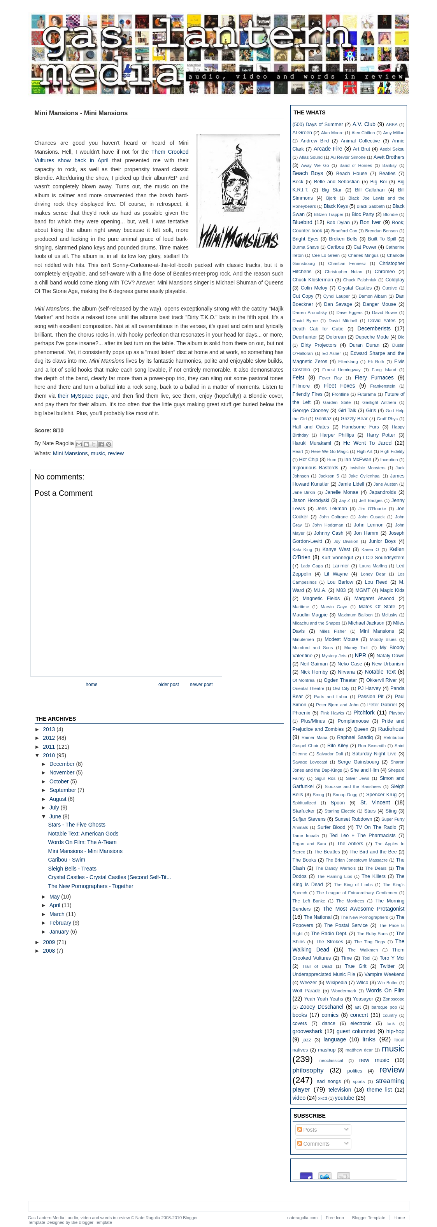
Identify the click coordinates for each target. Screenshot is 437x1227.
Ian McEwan (358, 459)
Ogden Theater (340, 680)
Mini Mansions (70, 453)
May (55, 896)
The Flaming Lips (334, 876)
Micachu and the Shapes (316, 623)
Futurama (366, 394)
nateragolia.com (302, 1217)
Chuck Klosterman (313, 280)
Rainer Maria (314, 737)
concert (359, 1015)
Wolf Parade (307, 991)
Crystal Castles (355, 288)
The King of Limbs (353, 884)
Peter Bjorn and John (337, 704)
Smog (318, 794)
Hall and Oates (311, 427)
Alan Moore (332, 132)
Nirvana (346, 672)
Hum (332, 459)
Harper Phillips (337, 435)
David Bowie (384, 312)
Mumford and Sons (313, 647)
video (299, 1098)
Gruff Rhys (387, 418)
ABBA (392, 124)
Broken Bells (343, 239)
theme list (379, 1090)
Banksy (390, 165)
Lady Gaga (312, 565)
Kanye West (336, 549)
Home (91, 684)
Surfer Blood (331, 827)
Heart (298, 451)
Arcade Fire (328, 149)
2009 (49, 942)
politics (354, 1071)
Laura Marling (373, 565)
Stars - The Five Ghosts (76, 825)
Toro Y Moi (392, 958)
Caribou (335, 247)
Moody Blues (383, 639)
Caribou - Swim (66, 860)
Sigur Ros (325, 778)
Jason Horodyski (311, 500)
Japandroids (382, 492)
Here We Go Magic (330, 451)
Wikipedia (336, 982)
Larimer (340, 566)
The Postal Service (346, 925)
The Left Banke (309, 901)
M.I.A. (320, 590)
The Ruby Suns (372, 933)
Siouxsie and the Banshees (353, 786)
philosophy (308, 1070)
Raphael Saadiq (355, 737)
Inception (389, 459)
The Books (304, 860)
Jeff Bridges (371, 500)
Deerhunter (305, 337)
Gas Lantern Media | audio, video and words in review (79, 1217)
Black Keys (336, 206)
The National (318, 917)
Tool (366, 958)
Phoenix (302, 713)
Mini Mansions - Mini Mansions (85, 851)
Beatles (387, 173)
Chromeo (385, 271)
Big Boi (378, 181)
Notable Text (380, 672)
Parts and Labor (330, 696)
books (300, 1015)
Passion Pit (370, 696)
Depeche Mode (372, 337)
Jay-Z (344, 500)
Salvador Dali (329, 753)
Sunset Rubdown (353, 819)
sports (359, 1081)
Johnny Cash (329, 533)
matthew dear (359, 1050)
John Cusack (371, 516)
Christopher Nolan (343, 271)
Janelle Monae (341, 492)
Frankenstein (382, 386)
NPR (361, 655)
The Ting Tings (369, 941)
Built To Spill (382, 239)
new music (374, 1060)
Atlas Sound (310, 157)
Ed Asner (331, 353)
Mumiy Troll (356, 647)
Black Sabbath (371, 206)
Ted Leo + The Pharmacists (362, 835)
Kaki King (302, 549)
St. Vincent (375, 802)
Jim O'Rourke (372, 508)
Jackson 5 (328, 476)
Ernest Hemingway (341, 369)
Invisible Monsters (367, 467)
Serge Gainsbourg (358, 762)
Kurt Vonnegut (337, 557)
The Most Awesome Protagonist (363, 909)
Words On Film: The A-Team (82, 842)
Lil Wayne (335, 574)
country (390, 1015)
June (56, 816)
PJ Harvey (369, 688)
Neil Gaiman (314, 664)
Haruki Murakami (312, 443)
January (59, 932)
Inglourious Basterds (316, 467)
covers (300, 1023)
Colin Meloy (314, 288)
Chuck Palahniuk (360, 279)
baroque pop (384, 1007)
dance (328, 1023)
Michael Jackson (366, 623)
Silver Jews (357, 778)
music (98, 453)
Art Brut (361, 149)
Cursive (389, 288)
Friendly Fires (308, 394)
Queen (361, 729)
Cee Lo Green (326, 255)
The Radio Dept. (329, 933)
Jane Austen (386, 484)
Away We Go (315, 165)
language (335, 1039)
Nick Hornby (314, 672)
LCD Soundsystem (384, 557)
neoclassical (331, 1060)
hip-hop (395, 1031)
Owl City (341, 688)
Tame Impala (306, 835)
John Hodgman (327, 525)
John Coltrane (333, 516)
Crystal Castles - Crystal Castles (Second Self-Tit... (109, 877)
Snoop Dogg (345, 794)
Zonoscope (393, 999)
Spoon (338, 803)
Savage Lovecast (310, 762)
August (58, 799)
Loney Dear (373, 574)
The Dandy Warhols (336, 868)
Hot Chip (308, 459)
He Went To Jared (367, 443)
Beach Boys (308, 173)
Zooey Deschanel (322, 1007)
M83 (341, 590)
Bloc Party (362, 214)
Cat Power (364, 247)
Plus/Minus (313, 721)
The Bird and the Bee (373, 852)
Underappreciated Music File (324, 974)
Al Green (302, 132)
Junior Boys (382, 541)
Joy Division (345, 541)
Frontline (340, 394)
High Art (364, 451)
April (55, 905)
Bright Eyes (306, 239)
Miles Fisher (332, 631)
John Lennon (368, 525)
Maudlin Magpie (310, 615)
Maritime (301, 606)
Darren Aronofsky (310, 312)
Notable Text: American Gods (83, 833)
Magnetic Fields (321, 598)
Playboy (397, 713)
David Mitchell (342, 320)
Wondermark (343, 990)
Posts (307, 1130)
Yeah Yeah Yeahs (323, 999)
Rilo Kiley (337, 745)
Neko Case (349, 664)
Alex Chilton (363, 132)
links (369, 1039)
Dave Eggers (350, 312)
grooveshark (308, 1031)
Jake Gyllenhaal (365, 476)
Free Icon (335, 1217)
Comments (313, 1144)
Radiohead (391, 729)
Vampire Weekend (385, 974)
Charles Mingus (363, 255)
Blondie (390, 214)
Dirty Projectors (319, 345)
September (63, 790)
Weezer (308, 982)
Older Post (168, 684)
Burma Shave (306, 247)
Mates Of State (377, 606)
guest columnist (356, 1031)
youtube (345, 1098)
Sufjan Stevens (309, 819)
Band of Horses (355, 165)
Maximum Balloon (354, 615)
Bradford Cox (344, 230)
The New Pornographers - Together (90, 886)
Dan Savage (338, 304)
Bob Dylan (338, 222)
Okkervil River (381, 680)
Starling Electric (340, 811)
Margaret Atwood (375, 598)
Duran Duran (364, 345)
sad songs (329, 1081)
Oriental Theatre (309, 688)
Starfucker (304, 811)
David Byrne (305, 320)
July (55, 807)
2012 (49, 738)
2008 (49, 951)
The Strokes (329, 941)
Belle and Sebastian (337, 181)
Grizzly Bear (354, 418)
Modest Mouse (341, 639)
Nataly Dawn (390, 655)
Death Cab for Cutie (318, 329)
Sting (391, 811)
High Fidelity (393, 451)
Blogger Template (95, 1222)
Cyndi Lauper (336, 296)
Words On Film (385, 990)
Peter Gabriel (382, 704)
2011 (49, 747)
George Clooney (311, 410)
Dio (401, 337)
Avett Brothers (389, 157)
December (62, 764)
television (339, 1090)
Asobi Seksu (392, 149)
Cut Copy (303, 296)
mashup (326, 1050)
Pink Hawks (332, 713)
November (62, 772)
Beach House (351, 173)
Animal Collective (360, 141)
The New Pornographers (364, 917)
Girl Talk (347, 410)
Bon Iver (370, 222)
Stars (370, 811)
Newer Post (201, 684)
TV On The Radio (376, 827)
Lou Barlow (340, 582)
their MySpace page (83, 396)
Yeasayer (363, 999)
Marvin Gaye (334, 606)
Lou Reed (376, 582)
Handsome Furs (360, 427)
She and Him (364, 770)
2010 (49, 755)
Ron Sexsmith (372, 745)
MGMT (362, 590)
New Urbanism (388, 664)
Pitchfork (363, 712)
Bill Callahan (369, 190)
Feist (298, 377)
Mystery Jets (334, 655)
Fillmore (301, 386)
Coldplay (395, 280)
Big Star (332, 190)
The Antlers (350, 843)
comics (330, 1015)
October (59, 781)
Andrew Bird (314, 141)
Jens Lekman (331, 508)
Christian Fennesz (347, 263)
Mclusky (389, 615)
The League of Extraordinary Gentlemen (356, 892)
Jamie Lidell (351, 484)
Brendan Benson (381, 230)
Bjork (331, 198)
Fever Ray (330, 378)
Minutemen (303, 639)
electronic (361, 1023)
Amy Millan (393, 132)
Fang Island (384, 369)
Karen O (370, 549)
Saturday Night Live (374, 754)
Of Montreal (304, 680)
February (61, 923)
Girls (371, 410)
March (57, 914)
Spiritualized (304, 802)
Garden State (337, 402)
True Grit (356, 966)
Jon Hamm (366, 533)
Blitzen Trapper (329, 214)
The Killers (374, 876)
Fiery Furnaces (374, 377)
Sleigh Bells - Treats (72, 868)
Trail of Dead (317, 966)
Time (346, 958)
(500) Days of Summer (318, 124)
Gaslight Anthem (379, 402)
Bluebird (302, 222)
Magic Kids (392, 590)
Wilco (362, 982)
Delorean (336, 337)
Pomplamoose (353, 721)
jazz (306, 1040)
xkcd (322, 1098)
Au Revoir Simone (347, 157)
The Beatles (327, 852)
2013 (49, 729)
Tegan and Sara (309, 843)
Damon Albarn (372, 296)
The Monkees (350, 901)
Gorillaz (323, 418)
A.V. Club (364, 124)
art (358, 1007)
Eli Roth (376, 361)
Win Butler (387, 982)
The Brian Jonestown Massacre (357, 860)
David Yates (382, 320)
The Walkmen (363, 950)
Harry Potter (381, 435)
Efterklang (348, 361)
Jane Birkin (304, 492)
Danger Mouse (379, 304)
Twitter (387, 966)
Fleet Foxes (339, 386)
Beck (298, 181)
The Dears (376, 868)
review (116, 453)
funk (390, 1023)
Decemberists (374, 328)
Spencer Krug (381, 794)
